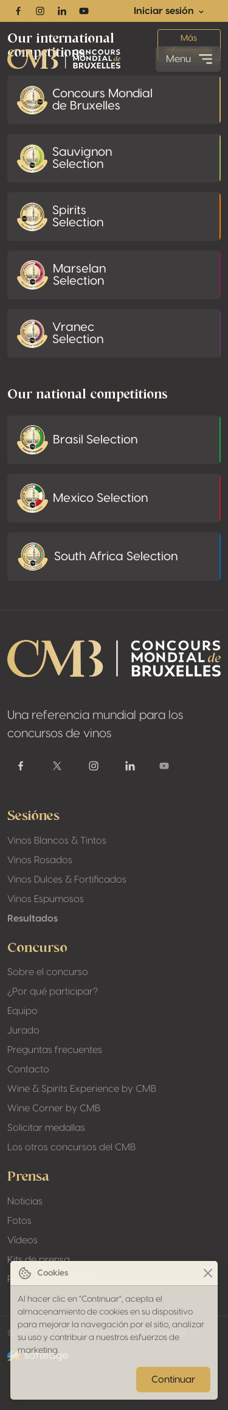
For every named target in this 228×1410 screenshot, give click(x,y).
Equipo (22, 1011)
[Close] (207, 1273)
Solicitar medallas (46, 1128)
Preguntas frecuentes (54, 1050)
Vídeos (22, 1240)
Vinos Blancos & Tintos (56, 841)
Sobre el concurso (47, 972)
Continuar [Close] (173, 1379)
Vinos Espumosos (45, 899)
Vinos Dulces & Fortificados (66, 879)
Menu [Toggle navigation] (190, 59)
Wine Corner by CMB (53, 1108)
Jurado (23, 1030)
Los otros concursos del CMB (71, 1147)
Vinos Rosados (39, 860)
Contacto (28, 1069)
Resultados (32, 918)
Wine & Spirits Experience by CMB (81, 1089)
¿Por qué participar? (52, 991)
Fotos (19, 1221)
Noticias (25, 1201)
